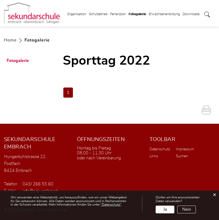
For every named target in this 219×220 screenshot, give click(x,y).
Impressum (185, 149)
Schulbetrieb (98, 14)
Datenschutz (160, 149)
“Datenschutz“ (111, 204)
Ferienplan (118, 14)
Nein (186, 209)
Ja (165, 209)
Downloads (191, 14)
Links (154, 156)
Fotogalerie (137, 12)
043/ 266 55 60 (38, 184)
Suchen (182, 156)
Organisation (76, 14)
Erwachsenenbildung (164, 14)
